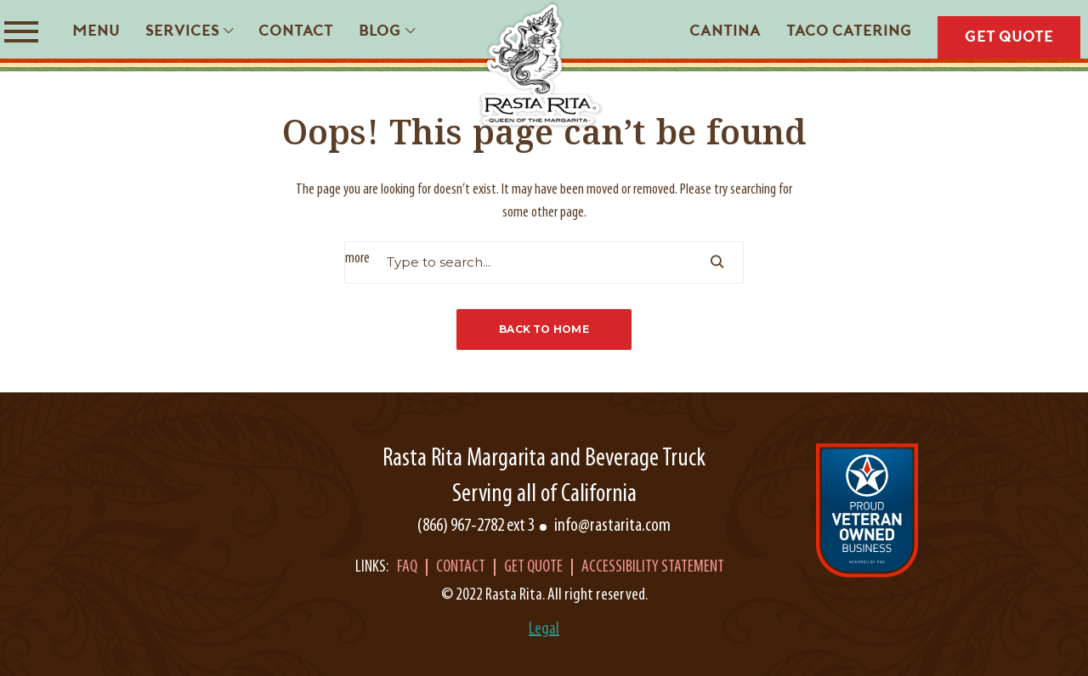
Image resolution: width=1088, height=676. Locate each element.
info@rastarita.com (612, 526)
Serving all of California (544, 495)
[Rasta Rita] (540, 65)
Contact (460, 567)
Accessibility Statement (652, 567)
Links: (371, 567)
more (357, 259)
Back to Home (544, 329)
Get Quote (533, 567)
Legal (544, 629)
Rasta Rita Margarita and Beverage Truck (544, 459)
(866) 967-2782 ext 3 (476, 526)
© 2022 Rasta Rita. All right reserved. (544, 595)
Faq (407, 567)
